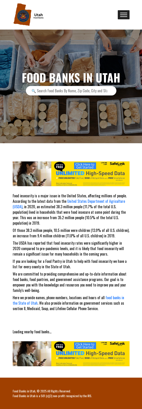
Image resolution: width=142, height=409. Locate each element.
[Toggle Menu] (123, 15)
